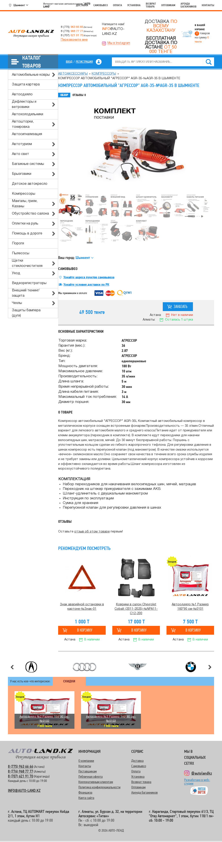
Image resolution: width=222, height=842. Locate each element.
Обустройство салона (30, 213)
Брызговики (21, 174)
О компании (86, 761)
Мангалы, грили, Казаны (24, 204)
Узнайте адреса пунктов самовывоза (88, 277)
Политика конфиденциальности (99, 787)
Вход (69, 61)
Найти (208, 61)
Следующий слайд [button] (210, 667)
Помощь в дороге (27, 233)
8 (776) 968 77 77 (20, 771)
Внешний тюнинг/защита (25, 293)
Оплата (117, 5)
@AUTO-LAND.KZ (113, 32)
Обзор (64, 95)
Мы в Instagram (118, 43)
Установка (134, 5)
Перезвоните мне (74, 39)
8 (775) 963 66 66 (20, 766)
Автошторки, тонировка (23, 124)
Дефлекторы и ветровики (24, 104)
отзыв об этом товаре (92, 531)
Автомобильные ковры (31, 74)
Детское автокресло (29, 183)
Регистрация (84, 61)
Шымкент (19, 5)
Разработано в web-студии (197, 783)
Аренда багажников (188, 5)
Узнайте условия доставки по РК (86, 284)
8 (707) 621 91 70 (20, 776)
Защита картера (26, 84)
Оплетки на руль (25, 223)
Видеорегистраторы (29, 283)
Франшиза (85, 792)
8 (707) (72, 35)
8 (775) (72, 27)
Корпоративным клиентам (95, 782)
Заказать (180, 306)
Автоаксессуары (73, 73)
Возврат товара (151, 5)
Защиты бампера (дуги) (26, 313)
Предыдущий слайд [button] (12, 667)
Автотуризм (22, 144)
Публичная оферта (90, 776)
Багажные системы (28, 164)
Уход (16, 273)
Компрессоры (23, 193)
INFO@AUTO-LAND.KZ (24, 790)
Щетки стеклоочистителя (27, 263)
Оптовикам (168, 5)
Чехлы (17, 303)
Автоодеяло (22, 94)
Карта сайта (86, 798)
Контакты (208, 5)
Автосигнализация (27, 134)
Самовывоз (100, 5)
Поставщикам (87, 771)
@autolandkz (201, 773)
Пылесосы (20, 253)
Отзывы (79, 95)
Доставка (82, 5)
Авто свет (20, 154)
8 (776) (72, 31)
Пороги (18, 243)
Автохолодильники (27, 114)
